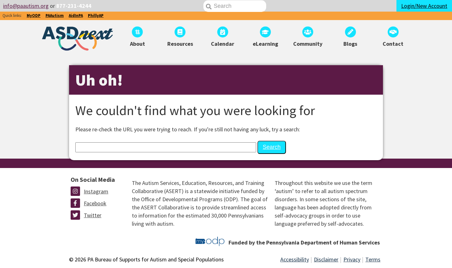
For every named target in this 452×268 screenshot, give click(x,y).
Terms (372, 259)
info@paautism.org (26, 5)
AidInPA (76, 15)
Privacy (351, 259)
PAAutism (55, 15)
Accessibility (294, 259)
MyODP (33, 15)
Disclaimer (326, 259)
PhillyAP (96, 15)
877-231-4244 (73, 5)
